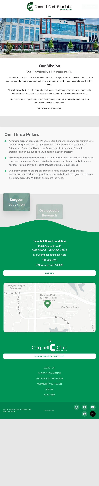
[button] (49, 16)
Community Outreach (49, 384)
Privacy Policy (49, 410)
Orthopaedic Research (49, 379)
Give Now (49, 395)
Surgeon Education (49, 373)
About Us (49, 368)
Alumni (49, 389)
